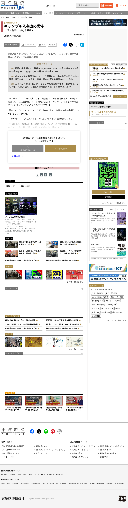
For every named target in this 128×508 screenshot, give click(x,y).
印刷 (43, 45)
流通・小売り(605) (117, 297)
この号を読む (108, 192)
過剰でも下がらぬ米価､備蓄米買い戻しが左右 (61, 260)
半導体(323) (106, 312)
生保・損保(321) (97, 293)
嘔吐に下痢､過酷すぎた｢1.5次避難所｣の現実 (20, 320)
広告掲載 (15, 483)
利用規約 (109, 483)
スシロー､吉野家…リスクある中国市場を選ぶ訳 (21, 324)
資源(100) (95, 312)
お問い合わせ (119, 483)
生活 (26, 186)
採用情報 (12, 474)
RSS (59, 431)
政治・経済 (5, 17)
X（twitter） (39, 431)
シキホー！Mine (8, 457)
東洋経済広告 (77, 453)
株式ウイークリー (42, 453)
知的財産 (63, 483)
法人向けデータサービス (81, 450)
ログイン (122, 5)
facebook (32, 431)
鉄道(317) (118, 308)
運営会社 (4, 474)
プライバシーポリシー (50, 483)
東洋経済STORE (42, 446)
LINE (46, 431)
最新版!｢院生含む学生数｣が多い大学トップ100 (21, 260)
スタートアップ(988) (112, 301)
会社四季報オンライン (10, 453)
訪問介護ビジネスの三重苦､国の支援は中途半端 (62, 320)
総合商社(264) (117, 312)
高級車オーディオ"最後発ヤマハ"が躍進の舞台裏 (62, 324)
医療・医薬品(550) (98, 305)
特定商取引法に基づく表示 (78, 483)
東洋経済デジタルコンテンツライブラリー (51, 450)
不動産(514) (112, 305)
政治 (11, 186)
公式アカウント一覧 (25, 474)
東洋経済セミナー (106, 450)
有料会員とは (18, 156)
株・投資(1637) (97, 301)
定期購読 (108, 197)
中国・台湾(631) (107, 308)
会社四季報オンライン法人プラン (112, 446)
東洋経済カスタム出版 (108, 453)
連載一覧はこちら (76, 349)
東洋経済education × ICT (11, 450)
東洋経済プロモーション (81, 457)
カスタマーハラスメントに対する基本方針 (48, 474)
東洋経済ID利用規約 (97, 483)
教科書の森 (104, 457)
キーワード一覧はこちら (117, 320)
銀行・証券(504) (111, 293)
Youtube (53, 431)
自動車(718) (96, 316)
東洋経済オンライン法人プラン (83, 446)
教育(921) (95, 308)
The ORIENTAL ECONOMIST (13, 446)
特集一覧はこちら (76, 282)
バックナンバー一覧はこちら (114, 203)
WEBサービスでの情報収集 (30, 483)
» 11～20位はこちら (120, 96)
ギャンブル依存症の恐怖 (22, 17)
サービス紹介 (5, 483)
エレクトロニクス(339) (100, 297)
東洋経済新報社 (13, 498)
